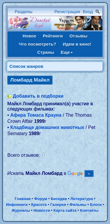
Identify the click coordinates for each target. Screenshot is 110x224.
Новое (29, 35)
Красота (39, 204)
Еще (67, 52)
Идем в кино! (77, 44)
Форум (40, 199)
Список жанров (26, 66)
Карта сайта (64, 210)
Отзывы (78, 35)
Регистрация (67, 11)
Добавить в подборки (38, 96)
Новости (41, 210)
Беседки (59, 199)
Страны (45, 52)
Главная (23, 199)
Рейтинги (53, 35)
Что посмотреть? (37, 44)
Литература (81, 199)
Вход (88, 11)
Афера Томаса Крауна (36, 115)
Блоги (96, 204)
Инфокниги (17, 204)
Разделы (23, 11)
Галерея (58, 204)
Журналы (20, 210)
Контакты (89, 210)
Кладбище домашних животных (47, 127)
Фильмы (78, 204)
